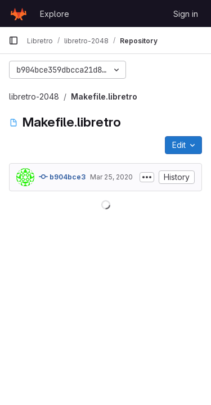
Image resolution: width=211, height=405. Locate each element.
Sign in (185, 14)
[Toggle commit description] (147, 177)
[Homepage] (18, 13)
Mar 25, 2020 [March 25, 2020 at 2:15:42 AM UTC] (111, 177)
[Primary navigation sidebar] (14, 41)
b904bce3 (62, 176)
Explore (54, 14)
